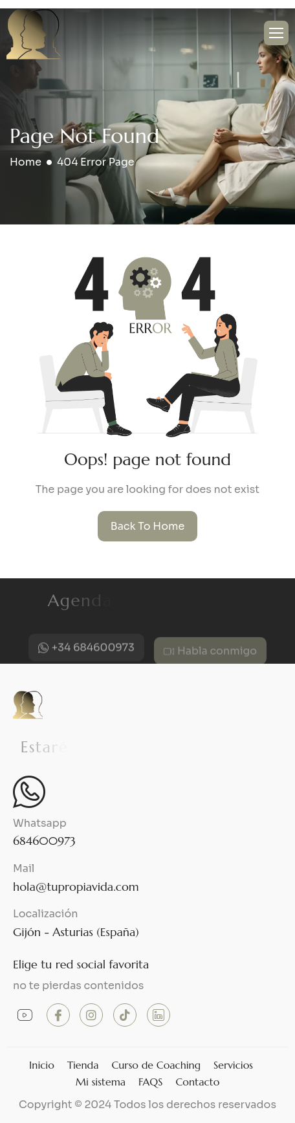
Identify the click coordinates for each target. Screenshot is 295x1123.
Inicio (41, 1064)
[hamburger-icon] (276, 33)
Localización (45, 914)
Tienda (83, 1064)
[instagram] (91, 1015)
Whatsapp (40, 823)
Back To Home (148, 526)
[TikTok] (125, 1015)
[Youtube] (24, 1015)
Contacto (197, 1081)
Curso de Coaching (156, 1064)
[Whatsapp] (29, 792)
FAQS (150, 1081)
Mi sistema (101, 1081)
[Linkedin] (158, 1015)
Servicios (233, 1064)
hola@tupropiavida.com (76, 886)
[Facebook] (58, 1015)
